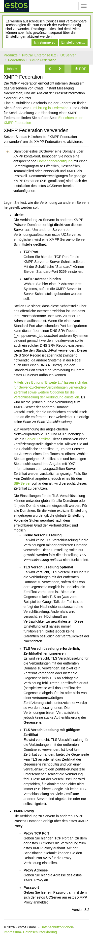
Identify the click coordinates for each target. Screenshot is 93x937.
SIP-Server (22, 483)
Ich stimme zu (44, 42)
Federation (16, 60)
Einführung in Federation (49, 108)
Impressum (12, 932)
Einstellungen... (73, 42)
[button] (50, 69)
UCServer (68, 55)
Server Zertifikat (37, 439)
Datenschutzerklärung (40, 932)
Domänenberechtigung (55, 161)
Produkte (11, 55)
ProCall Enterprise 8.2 (39, 55)
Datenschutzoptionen (56, 927)
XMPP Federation (43, 60)
